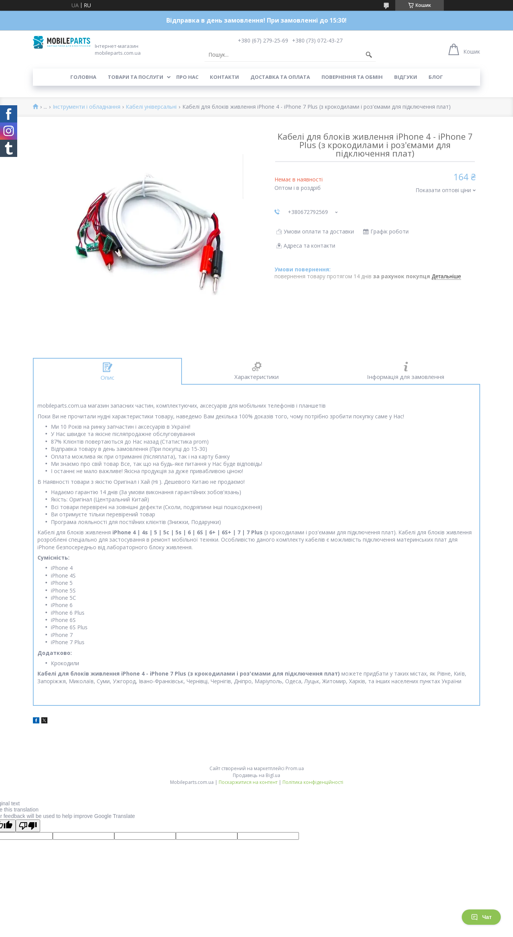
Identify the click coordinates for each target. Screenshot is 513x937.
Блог (436, 76)
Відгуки (405, 76)
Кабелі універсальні (151, 107)
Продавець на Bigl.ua (256, 775)
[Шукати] (368, 54)
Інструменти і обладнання (86, 107)
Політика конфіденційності (312, 782)
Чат (481, 917)
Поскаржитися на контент (248, 782)
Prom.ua (295, 768)
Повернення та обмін (352, 76)
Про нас (187, 76)
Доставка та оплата (280, 76)
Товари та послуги (135, 76)
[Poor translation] (28, 825)
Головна (83, 76)
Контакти (224, 76)
